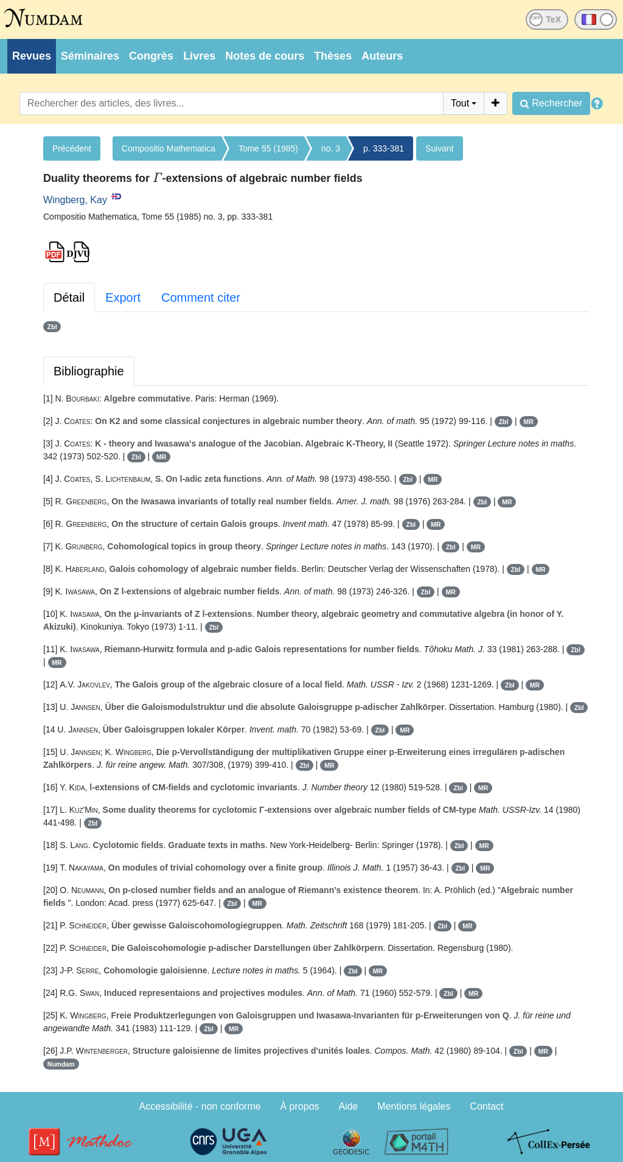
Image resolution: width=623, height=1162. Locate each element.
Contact (486, 1106)
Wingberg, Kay (75, 200)
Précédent (71, 148)
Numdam (61, 1064)
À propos (299, 1106)
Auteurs (382, 56)
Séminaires (90, 56)
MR (528, 421)
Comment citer (200, 297)
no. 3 (330, 148)
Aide (348, 1106)
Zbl (52, 326)
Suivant (439, 148)
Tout (460, 103)
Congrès (151, 56)
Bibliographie (89, 371)
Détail (69, 297)
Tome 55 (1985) (268, 148)
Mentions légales (413, 1106)
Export (123, 297)
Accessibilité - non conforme (200, 1106)
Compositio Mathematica (168, 148)
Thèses (333, 56)
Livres (199, 56)
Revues (31, 56)
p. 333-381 (383, 148)
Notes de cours (264, 56)
